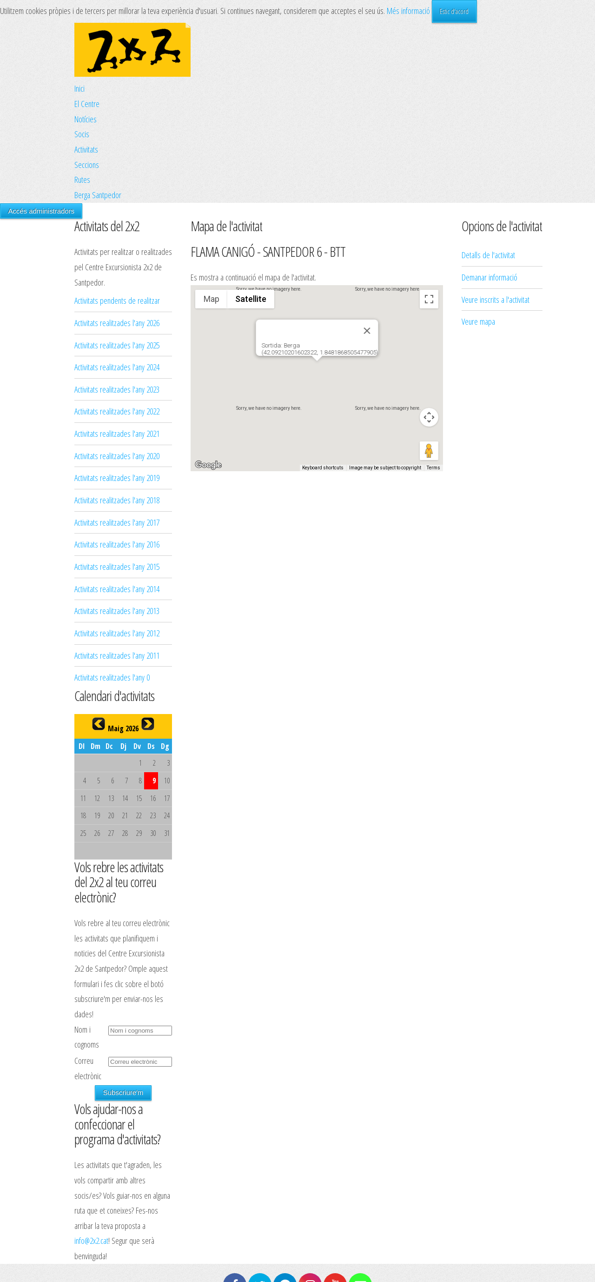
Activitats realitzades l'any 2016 (116, 544)
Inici (79, 88)
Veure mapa (478, 219)
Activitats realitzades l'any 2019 (116, 477)
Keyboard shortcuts (323, 467)
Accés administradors (41, 211)
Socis (81, 134)
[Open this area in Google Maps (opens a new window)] (208, 465)
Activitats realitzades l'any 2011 (116, 655)
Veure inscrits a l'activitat (495, 196)
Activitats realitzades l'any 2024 (116, 367)
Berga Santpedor (97, 194)
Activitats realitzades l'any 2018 (116, 500)
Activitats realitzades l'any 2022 (116, 411)
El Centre (86, 103)
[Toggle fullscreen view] (429, 299)
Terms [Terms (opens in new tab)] (433, 467)
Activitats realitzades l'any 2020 (116, 455)
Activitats (86, 149)
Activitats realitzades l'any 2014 (116, 588)
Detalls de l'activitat (488, 152)
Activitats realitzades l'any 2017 (116, 522)
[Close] (367, 331)
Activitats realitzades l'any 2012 (116, 633)
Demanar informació (489, 174)
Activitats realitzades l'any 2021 (116, 433)
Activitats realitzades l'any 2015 (116, 566)
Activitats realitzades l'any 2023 (116, 389)
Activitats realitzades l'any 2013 (116, 610)
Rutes (82, 179)
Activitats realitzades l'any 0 (112, 677)
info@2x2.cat (91, 1240)
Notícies (85, 119)
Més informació (408, 10)
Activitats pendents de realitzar (117, 300)
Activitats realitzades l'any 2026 (116, 322)
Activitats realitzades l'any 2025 (116, 345)
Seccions (86, 164)
